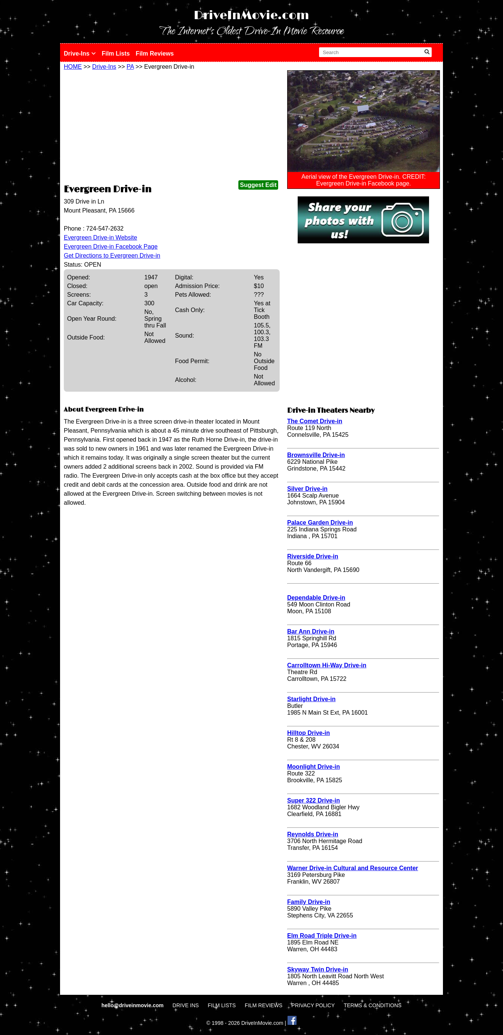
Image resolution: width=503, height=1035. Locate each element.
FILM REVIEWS (263, 1005)
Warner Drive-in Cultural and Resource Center (352, 868)
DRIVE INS (186, 1005)
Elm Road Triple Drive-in (322, 935)
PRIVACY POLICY (312, 1005)
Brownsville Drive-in (316, 455)
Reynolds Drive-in (312, 834)
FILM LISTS (222, 1005)
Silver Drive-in (307, 489)
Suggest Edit (258, 185)
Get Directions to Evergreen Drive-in (112, 255)
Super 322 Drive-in (313, 800)
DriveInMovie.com (251, 15)
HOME (73, 66)
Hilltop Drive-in (308, 733)
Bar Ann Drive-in (310, 631)
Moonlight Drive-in (313, 766)
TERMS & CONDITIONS (373, 1005)
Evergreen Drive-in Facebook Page (111, 246)
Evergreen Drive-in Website (100, 237)
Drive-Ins (80, 53)
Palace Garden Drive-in (320, 522)
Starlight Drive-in (311, 699)
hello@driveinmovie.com (133, 1005)
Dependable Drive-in (316, 597)
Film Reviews (155, 53)
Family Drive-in (308, 902)
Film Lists (116, 53)
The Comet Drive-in (314, 421)
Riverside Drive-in (312, 556)
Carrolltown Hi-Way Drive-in (326, 665)
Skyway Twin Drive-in (317, 969)
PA (130, 66)
